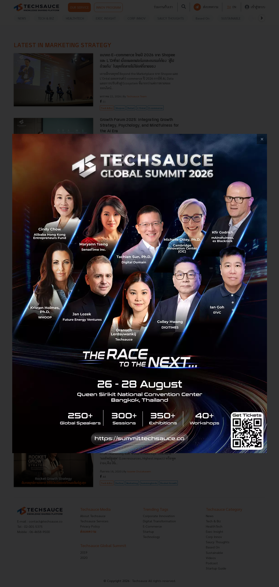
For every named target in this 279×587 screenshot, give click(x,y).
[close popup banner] (262, 139)
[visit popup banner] (139, 293)
